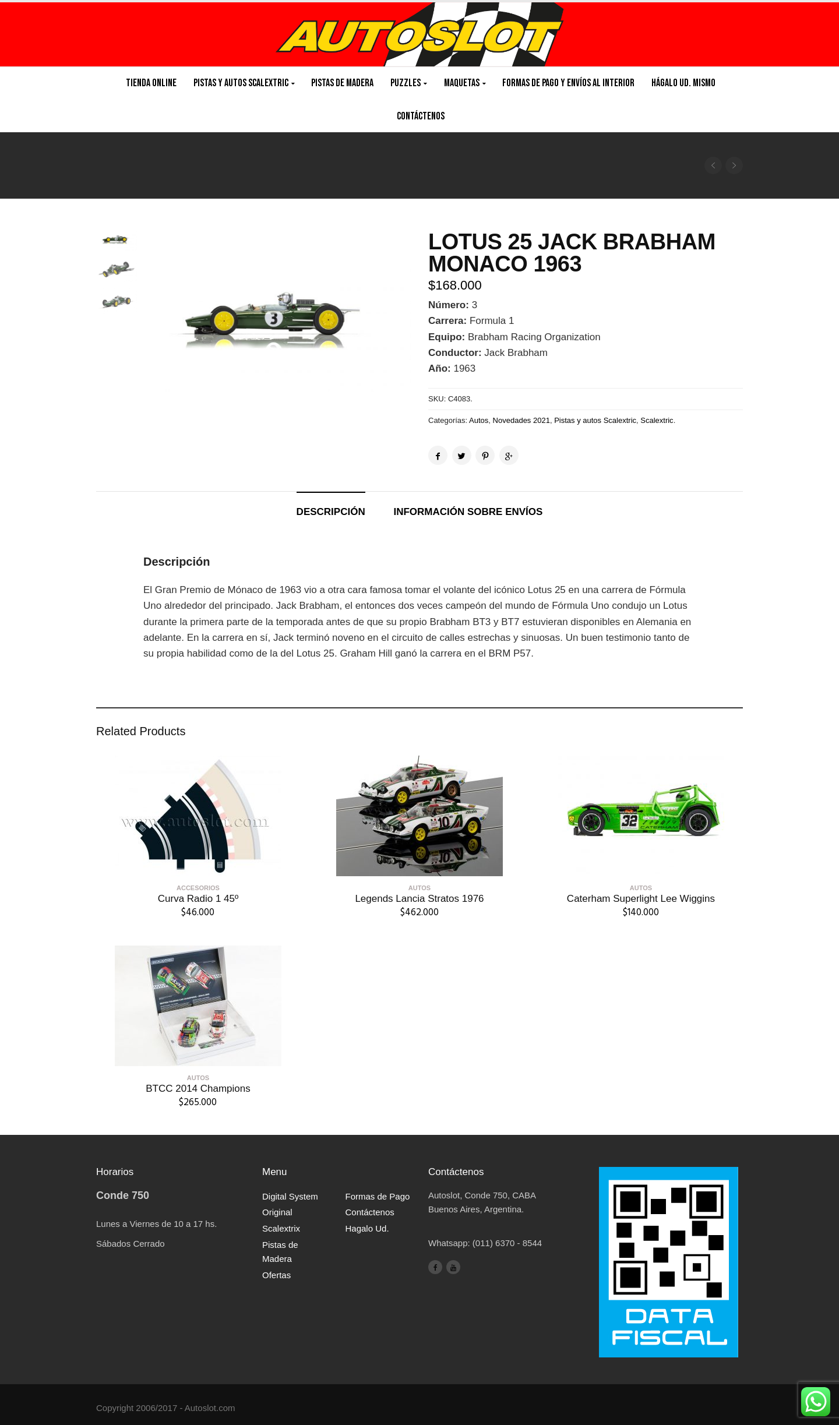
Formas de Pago (378, 1196)
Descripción (331, 511)
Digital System (290, 1196)
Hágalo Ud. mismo (683, 83)
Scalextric (656, 420)
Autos (478, 420)
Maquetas (462, 83)
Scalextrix (281, 1228)
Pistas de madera (342, 83)
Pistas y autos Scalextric (595, 420)
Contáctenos (421, 116)
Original (277, 1212)
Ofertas (276, 1275)
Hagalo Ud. (367, 1228)
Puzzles (405, 83)
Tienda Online (151, 83)
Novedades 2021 (521, 420)
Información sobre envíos (467, 511)
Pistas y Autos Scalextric (240, 83)
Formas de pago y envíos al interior (568, 83)
